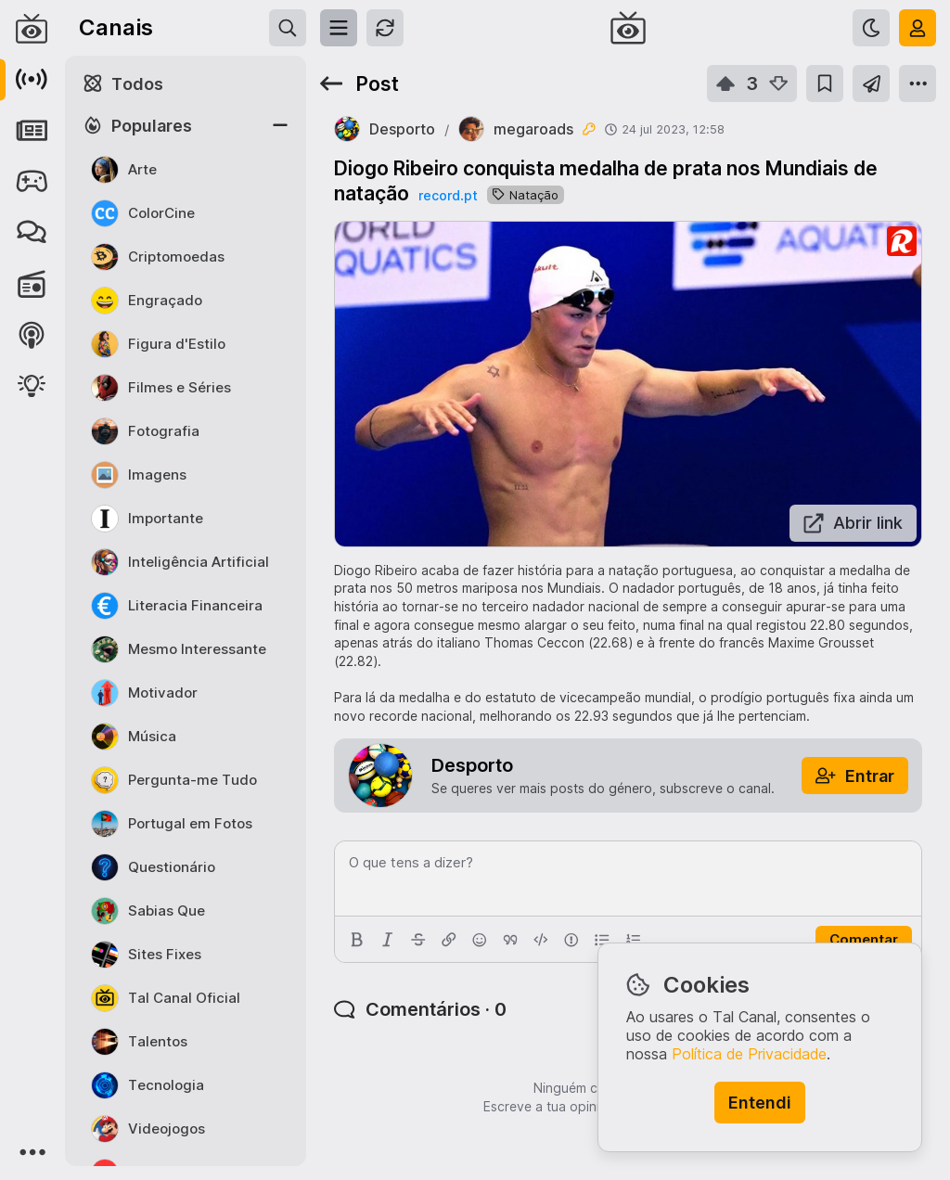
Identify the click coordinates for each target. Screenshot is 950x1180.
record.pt (448, 195)
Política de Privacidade (749, 1054)
